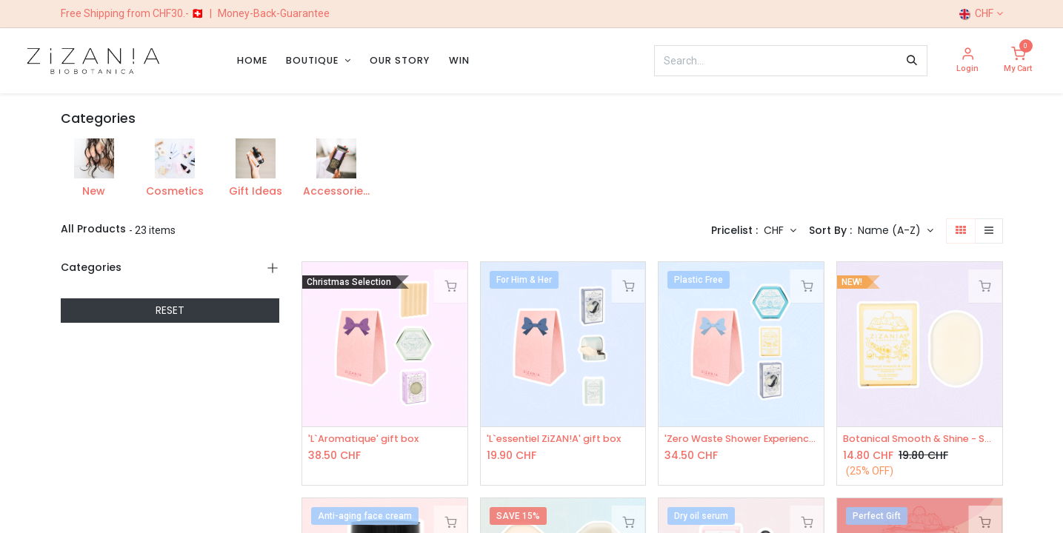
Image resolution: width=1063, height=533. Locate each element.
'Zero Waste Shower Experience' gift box (741, 439)
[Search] (912, 61)
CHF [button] (775, 230)
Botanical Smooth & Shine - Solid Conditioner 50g (919, 439)
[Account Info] (967, 61)
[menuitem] (252, 60)
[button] (895, 231)
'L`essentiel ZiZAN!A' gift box (560, 439)
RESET (170, 310)
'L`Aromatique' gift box (369, 439)
